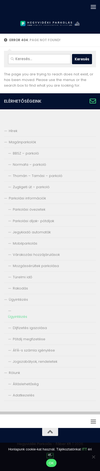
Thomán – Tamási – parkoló (37, 175)
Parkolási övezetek (29, 209)
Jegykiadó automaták (32, 232)
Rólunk (14, 372)
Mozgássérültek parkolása (36, 265)
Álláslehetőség (26, 384)
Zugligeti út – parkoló (31, 187)
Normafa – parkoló (29, 164)
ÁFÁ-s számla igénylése (34, 350)
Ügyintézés (18, 299)
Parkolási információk (27, 198)
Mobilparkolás (25, 243)
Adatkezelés (23, 395)
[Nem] (93, 457)
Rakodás (20, 288)
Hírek (13, 130)
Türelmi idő (22, 277)
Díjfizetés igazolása (30, 327)
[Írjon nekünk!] (93, 101)
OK (51, 463)
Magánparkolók (22, 142)
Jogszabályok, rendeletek (35, 361)
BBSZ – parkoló (26, 153)
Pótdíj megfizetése (29, 339)
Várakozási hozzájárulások (36, 254)
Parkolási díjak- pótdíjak (33, 220)
